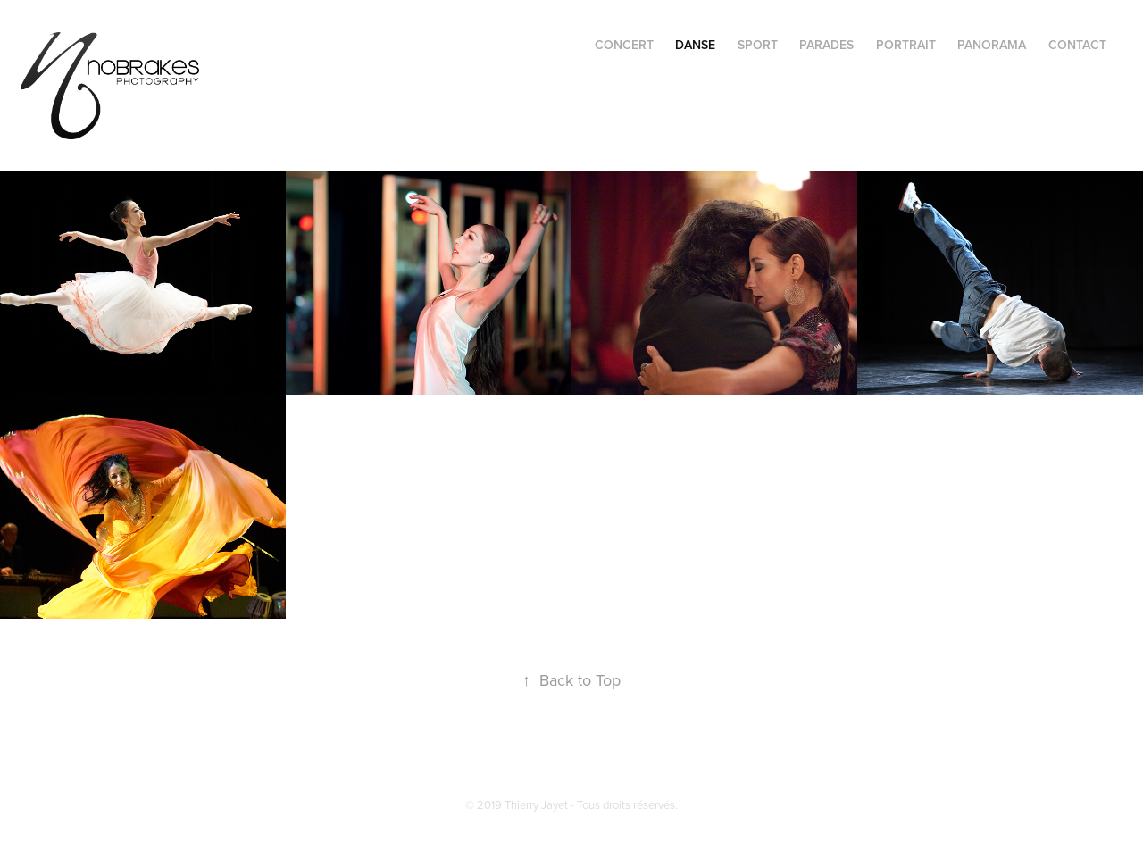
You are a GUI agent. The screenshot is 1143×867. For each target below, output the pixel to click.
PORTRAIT (906, 45)
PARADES (826, 45)
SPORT (758, 45)
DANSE (695, 45)
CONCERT (624, 45)
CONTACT (1077, 45)
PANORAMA (991, 45)
